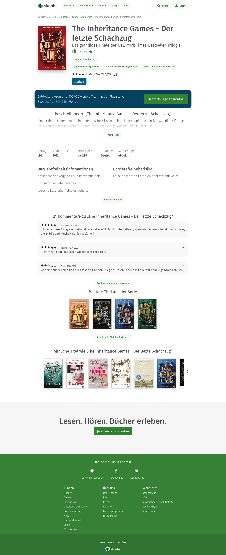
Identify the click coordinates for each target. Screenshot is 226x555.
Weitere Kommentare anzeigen (113, 283)
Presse (106, 502)
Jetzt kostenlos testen (113, 431)
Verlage (107, 506)
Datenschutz (149, 492)
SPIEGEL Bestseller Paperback (159, 66)
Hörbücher (85, 5)
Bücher (68, 5)
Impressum (148, 511)
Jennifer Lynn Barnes (81, 17)
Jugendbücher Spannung (86, 66)
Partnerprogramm (113, 511)
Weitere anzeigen (113, 199)
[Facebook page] (117, 474)
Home (55, 17)
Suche (162, 5)
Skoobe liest (71, 529)
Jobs (105, 497)
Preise (102, 5)
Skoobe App (70, 502)
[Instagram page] (136, 474)
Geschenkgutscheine (75, 506)
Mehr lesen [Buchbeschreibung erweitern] (113, 135)
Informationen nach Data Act (158, 502)
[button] (187, 371)
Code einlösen (72, 511)
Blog (114, 5)
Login (180, 5)
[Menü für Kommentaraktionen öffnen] (183, 225)
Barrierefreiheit (72, 520)
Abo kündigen (149, 506)
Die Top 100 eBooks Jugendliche (121, 66)
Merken (79, 81)
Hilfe (126, 5)
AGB (144, 497)
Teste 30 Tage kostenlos (166, 99)
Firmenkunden (111, 515)
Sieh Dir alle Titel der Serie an (113, 337)
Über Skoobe (110, 492)
